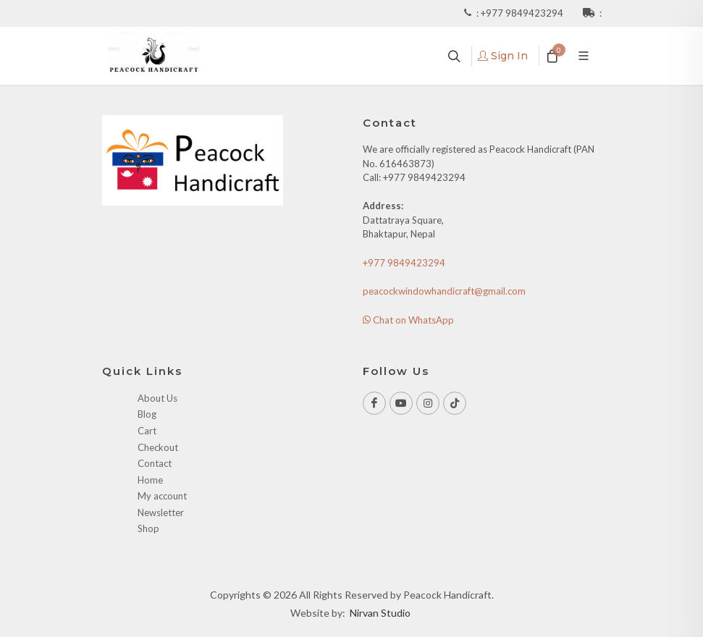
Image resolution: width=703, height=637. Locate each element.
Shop (148, 528)
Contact (155, 463)
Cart (147, 430)
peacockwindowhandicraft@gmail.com (444, 291)
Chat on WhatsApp (408, 320)
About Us (157, 398)
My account (162, 496)
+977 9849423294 (523, 13)
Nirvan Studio (380, 613)
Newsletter (161, 512)
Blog (147, 414)
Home (150, 480)
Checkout (158, 447)
